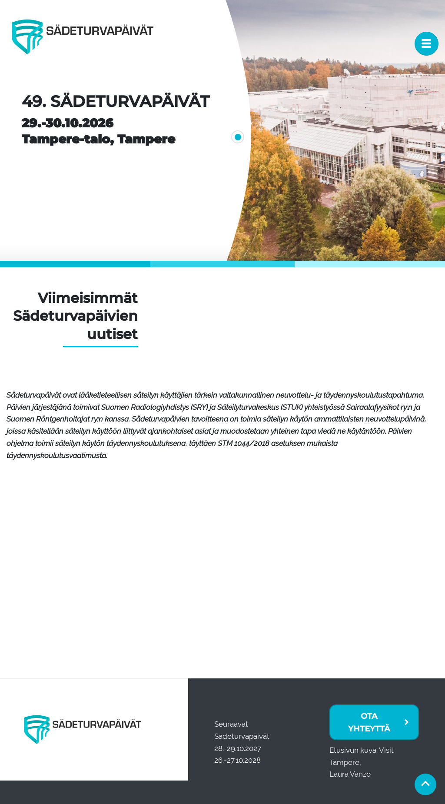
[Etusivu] (83, 43)
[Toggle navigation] (426, 44)
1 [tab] (235, 134)
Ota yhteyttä (369, 722)
